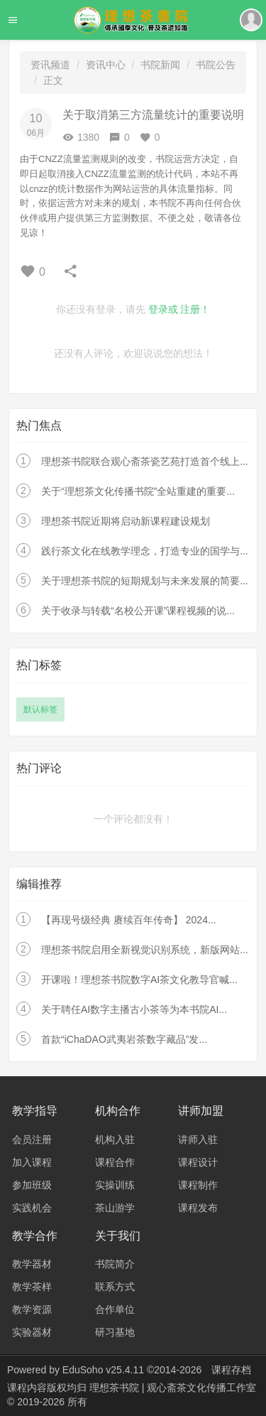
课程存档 (231, 1369)
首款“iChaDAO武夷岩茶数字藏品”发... (124, 1039)
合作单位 (115, 1309)
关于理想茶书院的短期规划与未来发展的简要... (144, 580)
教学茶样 (32, 1286)
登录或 (163, 309)
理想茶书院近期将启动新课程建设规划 (125, 521)
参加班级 (32, 1185)
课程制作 (198, 1185)
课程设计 (198, 1162)
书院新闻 (160, 64)
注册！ (195, 309)
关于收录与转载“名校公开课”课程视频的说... (138, 610)
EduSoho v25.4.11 (103, 1369)
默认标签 (40, 709)
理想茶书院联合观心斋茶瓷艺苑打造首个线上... (144, 461)
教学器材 (32, 1264)
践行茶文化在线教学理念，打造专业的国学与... (144, 551)
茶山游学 (115, 1207)
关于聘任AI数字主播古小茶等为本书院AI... (134, 1009)
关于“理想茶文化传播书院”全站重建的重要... (138, 491)
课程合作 (115, 1162)
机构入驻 (115, 1139)
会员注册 (32, 1139)
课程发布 (198, 1207)
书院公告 (215, 64)
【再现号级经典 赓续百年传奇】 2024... (128, 920)
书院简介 (115, 1264)
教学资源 (32, 1309)
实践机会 (32, 1207)
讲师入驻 (198, 1139)
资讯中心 (106, 64)
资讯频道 (50, 64)
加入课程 (32, 1162)
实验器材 (32, 1332)
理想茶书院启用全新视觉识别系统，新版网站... (144, 949)
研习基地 (115, 1332)
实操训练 (115, 1185)
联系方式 (115, 1286)
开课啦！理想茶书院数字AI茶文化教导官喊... (139, 979)
